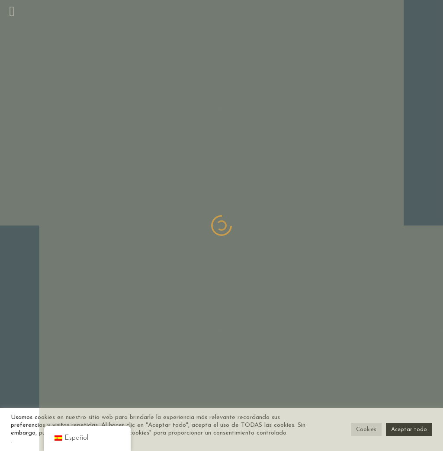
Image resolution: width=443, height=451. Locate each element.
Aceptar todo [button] (409, 429)
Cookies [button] (366, 429)
